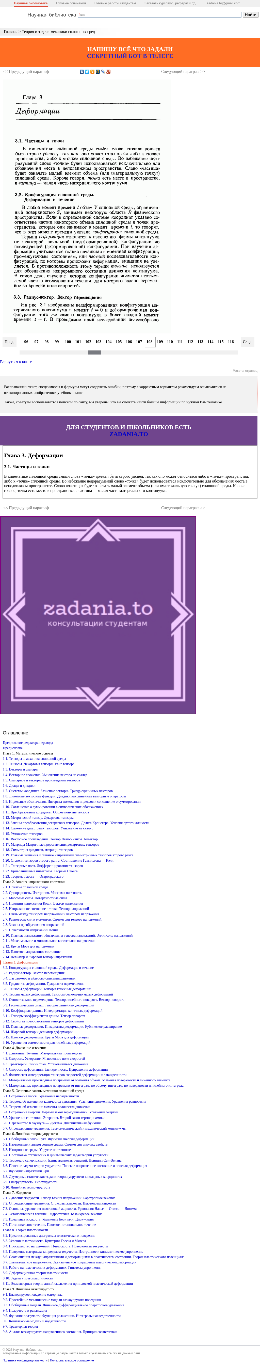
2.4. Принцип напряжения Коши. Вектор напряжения (43, 903)
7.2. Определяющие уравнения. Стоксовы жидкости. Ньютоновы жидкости (59, 1203)
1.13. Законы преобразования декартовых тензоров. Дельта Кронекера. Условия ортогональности (76, 823)
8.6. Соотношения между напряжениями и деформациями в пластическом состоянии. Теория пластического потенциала (93, 1257)
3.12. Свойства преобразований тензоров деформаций (43, 1021)
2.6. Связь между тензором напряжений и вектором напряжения (51, 914)
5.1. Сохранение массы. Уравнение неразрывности (41, 1096)
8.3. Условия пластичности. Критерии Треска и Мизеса (44, 1241)
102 (88, 342)
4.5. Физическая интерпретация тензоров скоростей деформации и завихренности (64, 1075)
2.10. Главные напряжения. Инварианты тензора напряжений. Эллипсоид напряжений (68, 935)
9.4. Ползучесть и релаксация (25, 1310)
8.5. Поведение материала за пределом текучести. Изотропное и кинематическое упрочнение (73, 1252)
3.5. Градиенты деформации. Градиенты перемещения (43, 984)
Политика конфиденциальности (25, 1360)
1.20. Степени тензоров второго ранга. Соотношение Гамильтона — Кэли (58, 860)
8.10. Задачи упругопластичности (28, 1278)
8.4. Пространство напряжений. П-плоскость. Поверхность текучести (55, 1246)
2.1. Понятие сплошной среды (25, 887)
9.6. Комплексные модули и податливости (34, 1321)
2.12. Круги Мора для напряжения (28, 946)
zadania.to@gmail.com (223, 3)
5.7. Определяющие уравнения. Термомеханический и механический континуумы (64, 1128)
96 (26, 342)
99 (57, 342)
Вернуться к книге (16, 362)
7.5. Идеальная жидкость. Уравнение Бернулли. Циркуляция (48, 1219)
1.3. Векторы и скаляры (20, 769)
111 (180, 342)
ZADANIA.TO (128, 434)
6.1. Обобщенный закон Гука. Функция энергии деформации (48, 1139)
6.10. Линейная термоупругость (27, 1187)
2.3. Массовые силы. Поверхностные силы (35, 898)
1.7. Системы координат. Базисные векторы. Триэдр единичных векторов (58, 791)
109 (160, 342)
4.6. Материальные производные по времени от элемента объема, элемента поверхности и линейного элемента (86, 1080)
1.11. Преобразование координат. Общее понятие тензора (46, 812)
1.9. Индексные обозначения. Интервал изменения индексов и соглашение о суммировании (72, 802)
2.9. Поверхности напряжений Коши (30, 930)
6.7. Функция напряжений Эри (26, 1171)
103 (98, 342)
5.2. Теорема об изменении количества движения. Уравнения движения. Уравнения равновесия (74, 1101)
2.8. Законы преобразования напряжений (33, 925)
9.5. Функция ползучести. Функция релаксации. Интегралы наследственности (62, 1316)
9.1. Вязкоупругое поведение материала (32, 1294)
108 (150, 342)
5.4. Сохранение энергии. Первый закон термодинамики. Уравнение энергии (60, 1112)
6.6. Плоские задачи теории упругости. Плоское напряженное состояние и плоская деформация (75, 1166)
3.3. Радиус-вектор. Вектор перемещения (33, 973)
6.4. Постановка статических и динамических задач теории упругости (55, 1155)
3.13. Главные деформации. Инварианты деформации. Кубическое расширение (62, 1027)
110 (170, 342)
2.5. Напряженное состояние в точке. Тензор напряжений (46, 909)
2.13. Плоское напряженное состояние (31, 952)
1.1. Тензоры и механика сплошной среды (34, 759)
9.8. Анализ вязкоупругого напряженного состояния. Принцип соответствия (60, 1332)
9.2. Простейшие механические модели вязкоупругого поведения (52, 1300)
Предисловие (13, 748)
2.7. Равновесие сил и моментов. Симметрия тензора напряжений (52, 919)
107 (139, 342)
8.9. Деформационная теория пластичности (35, 1273)
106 (129, 342)
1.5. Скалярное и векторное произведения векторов (41, 780)
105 (119, 342)
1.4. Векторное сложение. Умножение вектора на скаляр (45, 775)
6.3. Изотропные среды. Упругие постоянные (37, 1150)
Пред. (9, 342)
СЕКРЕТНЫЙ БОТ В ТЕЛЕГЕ (130, 56)
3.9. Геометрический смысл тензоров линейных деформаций (48, 1005)
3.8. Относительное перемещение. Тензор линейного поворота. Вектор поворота (63, 1000)
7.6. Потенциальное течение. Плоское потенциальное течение (49, 1225)
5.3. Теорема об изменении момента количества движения (46, 1107)
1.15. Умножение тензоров (22, 834)
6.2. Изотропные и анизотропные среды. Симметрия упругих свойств (55, 1144)
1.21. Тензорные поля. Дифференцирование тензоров (43, 866)
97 (37, 342)
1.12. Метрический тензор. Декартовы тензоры (38, 818)
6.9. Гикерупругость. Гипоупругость (30, 1182)
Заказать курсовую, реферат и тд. (170, 3)
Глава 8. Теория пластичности (25, 1230)
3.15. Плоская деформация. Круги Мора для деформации (46, 1037)
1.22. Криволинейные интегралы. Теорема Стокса (40, 871)
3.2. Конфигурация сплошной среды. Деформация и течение (48, 968)
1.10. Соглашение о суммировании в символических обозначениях (53, 807)
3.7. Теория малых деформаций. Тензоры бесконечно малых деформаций (58, 994)
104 (109, 342)
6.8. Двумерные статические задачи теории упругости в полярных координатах (62, 1177)
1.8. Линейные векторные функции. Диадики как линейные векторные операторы (64, 796)
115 (221, 342)
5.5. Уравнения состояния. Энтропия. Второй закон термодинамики (54, 1118)
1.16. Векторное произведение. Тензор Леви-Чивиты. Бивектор (50, 839)
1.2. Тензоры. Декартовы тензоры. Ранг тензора (38, 764)
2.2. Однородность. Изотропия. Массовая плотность (42, 893)
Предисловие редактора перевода (28, 743)
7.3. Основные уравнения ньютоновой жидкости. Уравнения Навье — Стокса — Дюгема (70, 1209)
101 (78, 342)
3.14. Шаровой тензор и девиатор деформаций (38, 1032)
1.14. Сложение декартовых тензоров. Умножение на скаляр (48, 828)
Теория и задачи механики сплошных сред (58, 31)
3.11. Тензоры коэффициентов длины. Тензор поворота (44, 1016)
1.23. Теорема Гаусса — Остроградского (33, 876)
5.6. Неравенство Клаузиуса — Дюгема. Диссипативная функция (52, 1123)
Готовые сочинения (71, 3)
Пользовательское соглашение (72, 1360)
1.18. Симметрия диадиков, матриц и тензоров (38, 850)
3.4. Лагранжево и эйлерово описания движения (39, 978)
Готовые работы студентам (115, 3)
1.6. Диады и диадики (19, 786)
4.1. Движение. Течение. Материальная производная (42, 1053)
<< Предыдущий (26, 71)
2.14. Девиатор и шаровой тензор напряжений (37, 957)
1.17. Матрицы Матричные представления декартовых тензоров (51, 844)
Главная (11, 31)
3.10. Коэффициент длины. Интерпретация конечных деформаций (52, 1011)
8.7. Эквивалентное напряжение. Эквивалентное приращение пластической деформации (69, 1262)
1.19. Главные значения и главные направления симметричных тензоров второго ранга (68, 855)
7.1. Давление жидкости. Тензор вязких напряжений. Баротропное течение (59, 1198)
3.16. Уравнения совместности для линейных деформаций (46, 1043)
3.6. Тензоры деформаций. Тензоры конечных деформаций (47, 989)
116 (231, 342)
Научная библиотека (31, 3)
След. (248, 342)
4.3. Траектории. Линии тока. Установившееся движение (45, 1064)
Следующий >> (183, 71)
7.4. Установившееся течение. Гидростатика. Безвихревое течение (52, 1214)
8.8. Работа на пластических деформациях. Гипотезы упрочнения (52, 1268)
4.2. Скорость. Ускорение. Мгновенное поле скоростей (44, 1059)
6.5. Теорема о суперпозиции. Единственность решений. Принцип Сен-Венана (62, 1160)
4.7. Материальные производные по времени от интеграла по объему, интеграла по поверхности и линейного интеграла (93, 1085)
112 (190, 342)
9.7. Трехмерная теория (20, 1326)
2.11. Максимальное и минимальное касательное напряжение (49, 941)
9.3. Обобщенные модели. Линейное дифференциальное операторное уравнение (63, 1305)
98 (47, 342)
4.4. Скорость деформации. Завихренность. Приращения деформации (55, 1069)
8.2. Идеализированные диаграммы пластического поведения (49, 1236)
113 (200, 342)
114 (211, 342)
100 (68, 342)
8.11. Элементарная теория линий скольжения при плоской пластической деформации (68, 1284)
